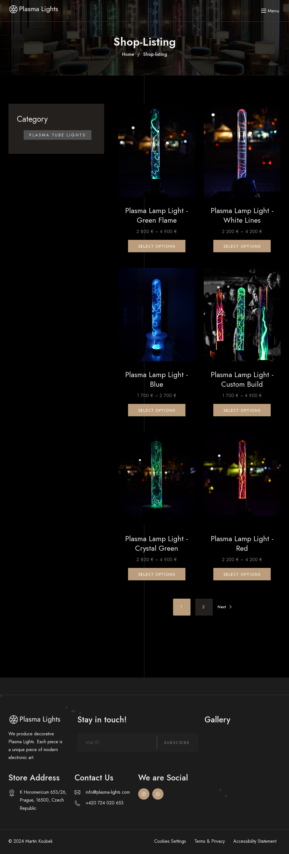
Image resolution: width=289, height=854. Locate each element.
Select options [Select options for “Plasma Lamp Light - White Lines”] (242, 246)
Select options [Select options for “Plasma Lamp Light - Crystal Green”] (156, 574)
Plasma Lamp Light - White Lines (242, 215)
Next (222, 607)
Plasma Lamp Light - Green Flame (156, 215)
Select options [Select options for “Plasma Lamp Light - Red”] (242, 574)
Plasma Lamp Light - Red (242, 543)
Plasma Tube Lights (57, 135)
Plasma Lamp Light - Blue (156, 379)
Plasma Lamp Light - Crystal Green (156, 543)
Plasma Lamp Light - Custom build (242, 379)
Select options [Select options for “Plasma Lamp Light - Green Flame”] (156, 246)
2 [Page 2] (203, 607)
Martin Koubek (39, 841)
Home (128, 54)
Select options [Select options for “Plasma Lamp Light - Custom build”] (242, 410)
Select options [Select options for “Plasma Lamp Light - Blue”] (156, 410)
